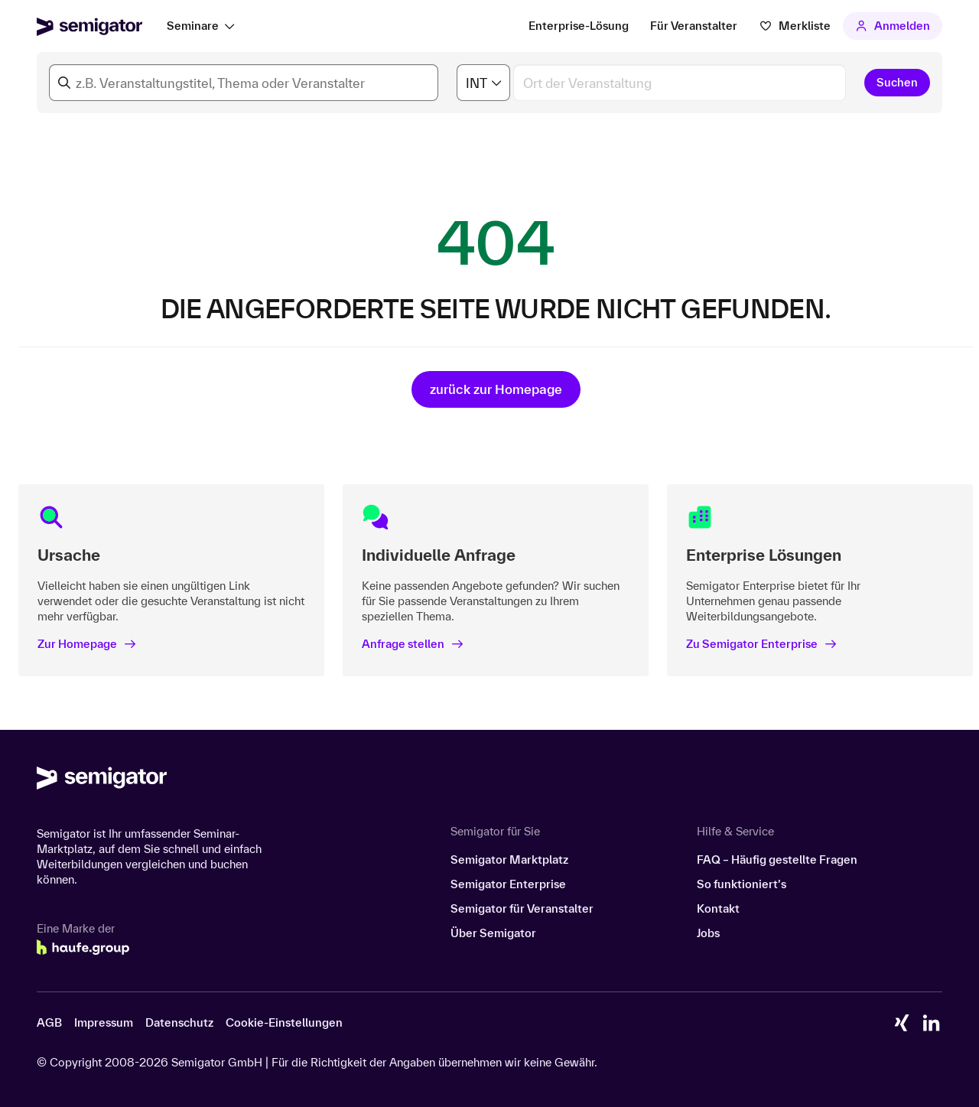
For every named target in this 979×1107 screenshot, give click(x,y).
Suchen (897, 82)
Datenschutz (179, 1022)
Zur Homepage (87, 643)
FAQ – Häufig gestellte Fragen (777, 859)
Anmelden (893, 25)
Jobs (708, 932)
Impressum (103, 1022)
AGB (49, 1022)
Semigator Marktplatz (509, 859)
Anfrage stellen (413, 643)
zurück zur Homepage (496, 389)
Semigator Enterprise (508, 883)
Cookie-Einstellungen (284, 1022)
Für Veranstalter (693, 25)
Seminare (193, 25)
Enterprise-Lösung (579, 25)
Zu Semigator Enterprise (762, 643)
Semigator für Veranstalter (522, 908)
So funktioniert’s (741, 883)
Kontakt (718, 908)
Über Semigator (493, 932)
